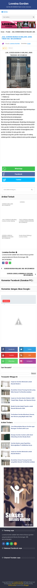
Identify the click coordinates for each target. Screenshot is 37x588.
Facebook (12, 174)
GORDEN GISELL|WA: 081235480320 (7, 204)
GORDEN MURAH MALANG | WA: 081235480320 (19, 268)
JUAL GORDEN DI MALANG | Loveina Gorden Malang (9, 220)
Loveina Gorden (8, 252)
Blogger (26, 585)
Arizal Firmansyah (17, 583)
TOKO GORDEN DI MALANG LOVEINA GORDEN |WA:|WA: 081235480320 (26, 221)
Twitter (12, 180)
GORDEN (22, 202)
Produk (8, 32)
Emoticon (6, 301)
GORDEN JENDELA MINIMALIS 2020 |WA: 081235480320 (8, 237)
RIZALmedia (12, 585)
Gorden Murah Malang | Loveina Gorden (25, 236)
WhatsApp (12, 169)
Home (2, 32)
